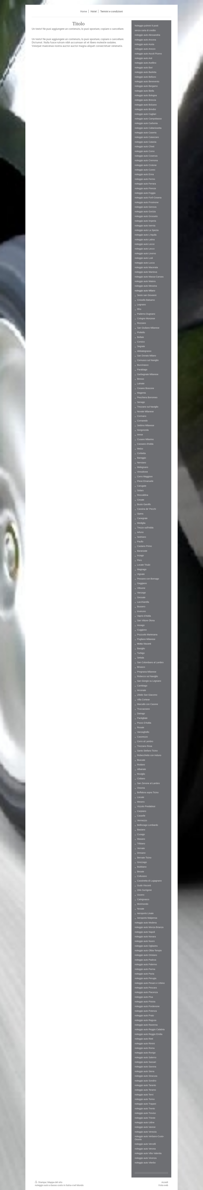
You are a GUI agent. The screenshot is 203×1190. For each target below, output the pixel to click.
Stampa (41, 1182)
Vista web (163, 1185)
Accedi (164, 1182)
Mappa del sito (55, 1182)
